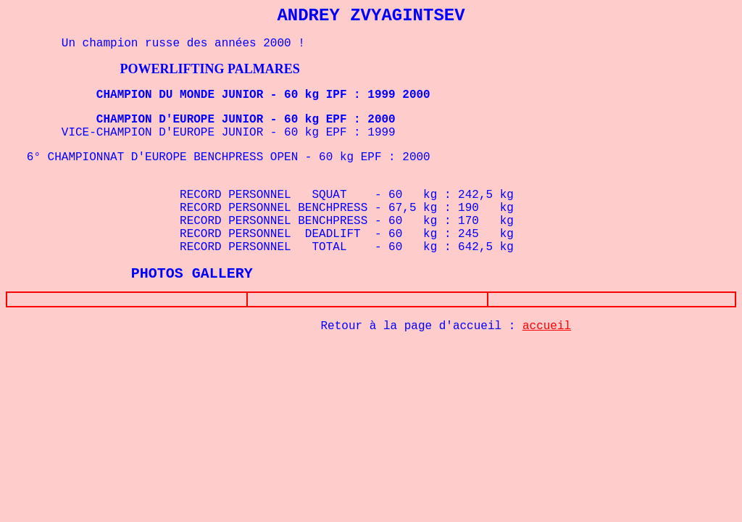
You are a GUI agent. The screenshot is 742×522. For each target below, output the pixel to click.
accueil (546, 329)
